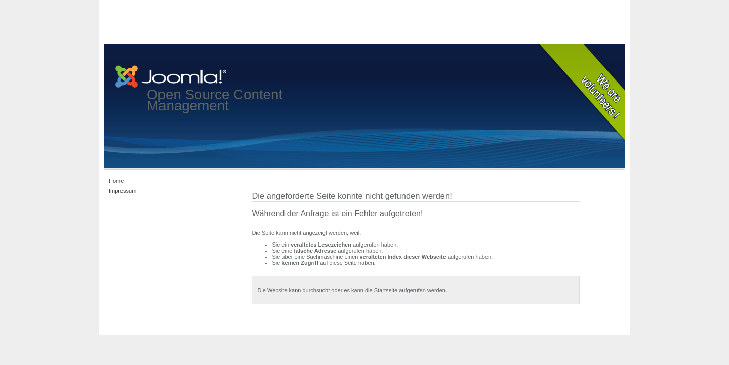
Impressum (122, 191)
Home (116, 181)
